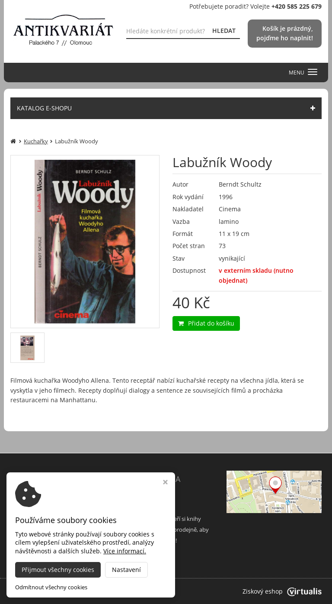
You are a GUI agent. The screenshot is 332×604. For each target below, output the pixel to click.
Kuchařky (36, 141)
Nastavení (126, 569)
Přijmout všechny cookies (58, 569)
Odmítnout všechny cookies (51, 587)
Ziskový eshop (282, 591)
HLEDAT (224, 30)
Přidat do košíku (206, 323)
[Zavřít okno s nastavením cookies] (165, 483)
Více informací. (124, 551)
